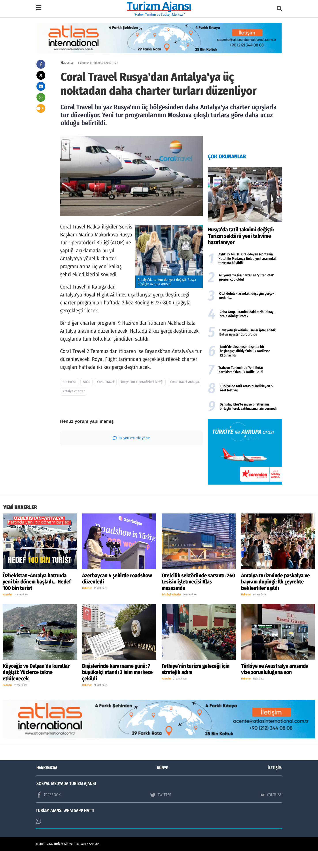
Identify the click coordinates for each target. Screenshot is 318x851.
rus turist (69, 382)
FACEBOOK (48, 795)
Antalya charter (73, 391)
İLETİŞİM (275, 767)
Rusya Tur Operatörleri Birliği (142, 382)
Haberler (67, 63)
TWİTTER (160, 795)
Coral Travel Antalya (184, 382)
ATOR (86, 382)
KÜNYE (162, 767)
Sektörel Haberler (171, 594)
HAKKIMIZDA (46, 767)
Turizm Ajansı (63, 844)
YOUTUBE (271, 794)
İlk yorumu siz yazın (131, 438)
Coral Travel (105, 382)
